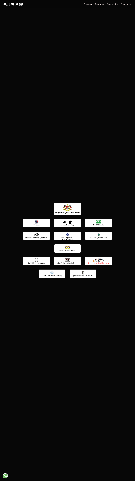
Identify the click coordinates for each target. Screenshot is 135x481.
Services (88, 4)
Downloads (126, 4)
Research (99, 4)
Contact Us (112, 4)
